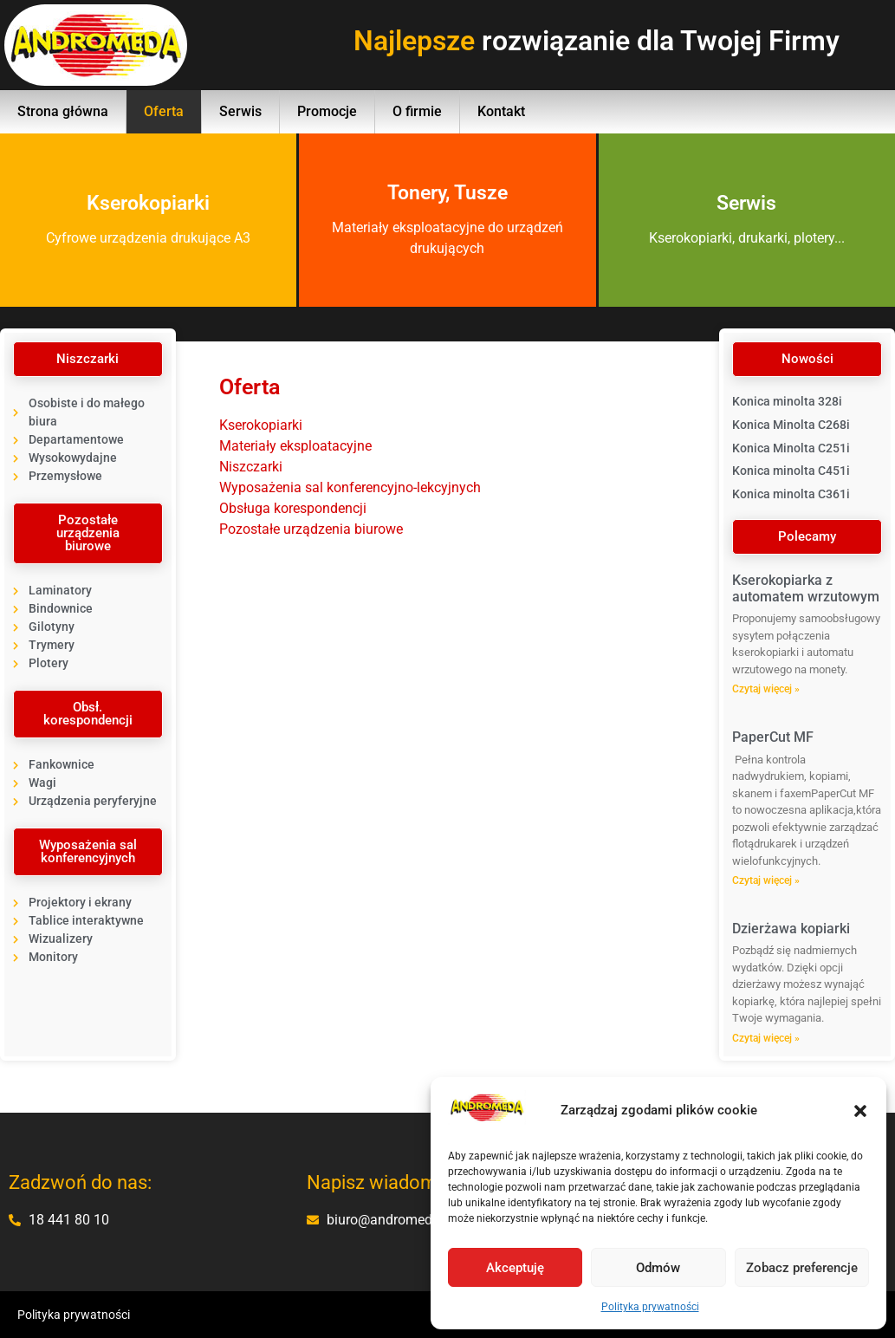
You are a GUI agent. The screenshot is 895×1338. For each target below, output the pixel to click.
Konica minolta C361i (791, 494)
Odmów (658, 1268)
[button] (860, 1111)
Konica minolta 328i (787, 401)
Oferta (164, 111)
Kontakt (501, 111)
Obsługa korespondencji (292, 508)
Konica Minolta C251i (791, 448)
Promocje (327, 111)
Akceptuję (515, 1268)
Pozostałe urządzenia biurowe (311, 529)
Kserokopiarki (260, 425)
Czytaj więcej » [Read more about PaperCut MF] (766, 880)
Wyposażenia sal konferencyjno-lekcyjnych (350, 487)
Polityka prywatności (650, 1307)
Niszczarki (250, 466)
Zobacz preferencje (802, 1268)
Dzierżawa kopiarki (791, 928)
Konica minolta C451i (791, 470)
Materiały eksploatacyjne (295, 446)
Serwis (240, 111)
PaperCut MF (773, 737)
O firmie (417, 111)
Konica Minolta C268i (791, 425)
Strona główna (62, 111)
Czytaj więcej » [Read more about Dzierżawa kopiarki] (766, 1038)
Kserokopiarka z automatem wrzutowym (805, 588)
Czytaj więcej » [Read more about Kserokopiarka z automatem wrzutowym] (766, 689)
